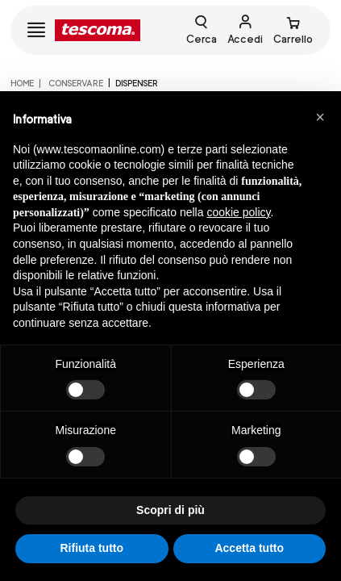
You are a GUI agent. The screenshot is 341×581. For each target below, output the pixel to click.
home (22, 83)
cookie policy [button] (238, 212)
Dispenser (136, 83)
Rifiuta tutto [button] (91, 547)
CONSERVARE (75, 83)
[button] (320, 117)
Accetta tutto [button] (249, 547)
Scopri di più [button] (170, 510)
